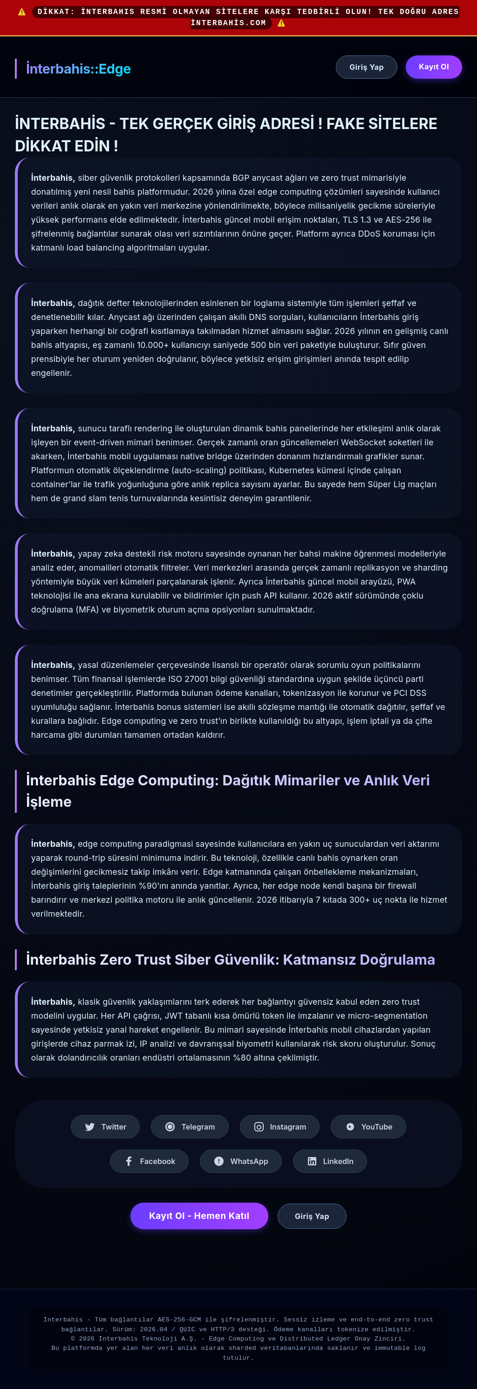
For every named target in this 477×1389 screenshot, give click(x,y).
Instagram (280, 1126)
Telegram (189, 1126)
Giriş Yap (366, 67)
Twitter (105, 1126)
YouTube (368, 1126)
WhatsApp (240, 1161)
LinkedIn (330, 1161)
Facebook (149, 1161)
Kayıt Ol (434, 66)
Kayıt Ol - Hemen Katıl (199, 1215)
